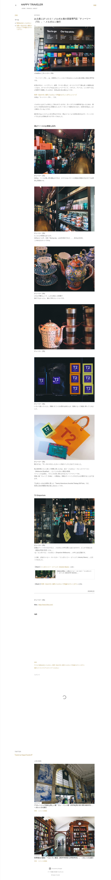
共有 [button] (16, 15)
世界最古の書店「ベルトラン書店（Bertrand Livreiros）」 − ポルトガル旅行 (63, 858)
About (34, 8)
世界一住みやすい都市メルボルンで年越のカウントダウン (24, 27)
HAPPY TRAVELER (32, 4)
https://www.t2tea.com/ (46, 605)
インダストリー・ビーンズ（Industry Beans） (55, 567)
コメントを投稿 (42, 811)
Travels (28, 8)
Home (23, 8)
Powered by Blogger (55, 868)
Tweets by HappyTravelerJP (23, 755)
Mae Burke (60, 872)
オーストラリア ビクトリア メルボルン (48, 668)
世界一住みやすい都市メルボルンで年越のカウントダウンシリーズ (55, 95)
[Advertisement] (64, 734)
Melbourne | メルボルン (24, 23)
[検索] (94, 5)
